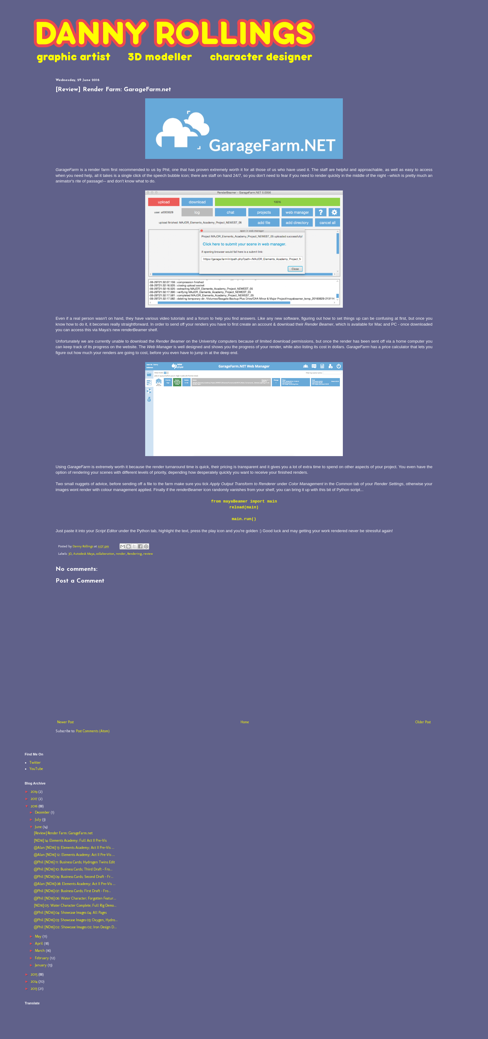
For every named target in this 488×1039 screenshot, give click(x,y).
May (38, 936)
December (43, 812)
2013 (34, 988)
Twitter (35, 762)
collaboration (105, 554)
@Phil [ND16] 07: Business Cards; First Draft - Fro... (72, 891)
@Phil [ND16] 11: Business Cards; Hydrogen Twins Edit (74, 862)
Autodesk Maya (84, 554)
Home (245, 722)
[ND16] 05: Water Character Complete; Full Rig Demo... (75, 905)
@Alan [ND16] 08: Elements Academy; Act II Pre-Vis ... (75, 884)
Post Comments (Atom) (93, 731)
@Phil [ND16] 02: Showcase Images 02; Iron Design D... (75, 927)
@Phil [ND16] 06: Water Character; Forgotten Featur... (75, 898)
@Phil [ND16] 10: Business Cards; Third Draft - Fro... (73, 869)
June (39, 827)
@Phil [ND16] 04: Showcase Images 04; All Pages (70, 912)
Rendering (134, 554)
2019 (34, 791)
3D (70, 554)
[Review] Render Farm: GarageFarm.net (63, 833)
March (40, 950)
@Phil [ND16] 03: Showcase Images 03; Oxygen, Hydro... (76, 920)
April (39, 943)
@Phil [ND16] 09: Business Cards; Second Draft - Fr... (73, 876)
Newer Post (65, 722)
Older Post (423, 722)
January (41, 965)
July (38, 819)
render (121, 554)
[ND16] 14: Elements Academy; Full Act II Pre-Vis (70, 840)
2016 (34, 806)
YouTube (36, 769)
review (148, 554)
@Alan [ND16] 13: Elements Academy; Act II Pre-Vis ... (74, 847)
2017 (34, 799)
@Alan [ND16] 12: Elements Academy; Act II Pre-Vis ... (74, 855)
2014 (34, 981)
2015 (34, 974)
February (42, 958)
